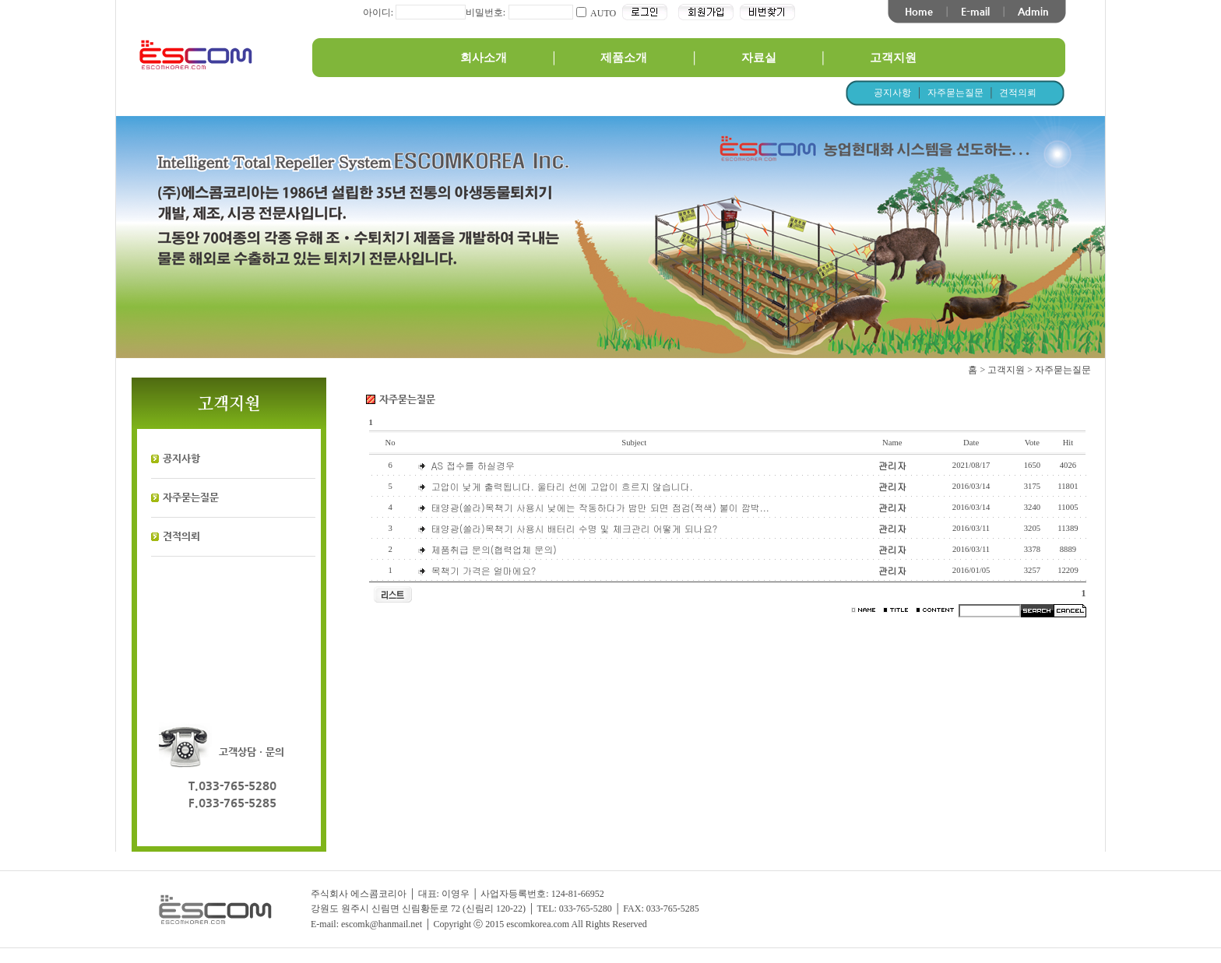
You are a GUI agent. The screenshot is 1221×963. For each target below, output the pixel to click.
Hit (1068, 442)
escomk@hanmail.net (381, 924)
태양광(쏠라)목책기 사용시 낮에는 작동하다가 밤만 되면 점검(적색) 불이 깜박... (600, 507)
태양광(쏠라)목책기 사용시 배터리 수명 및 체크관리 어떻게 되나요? (574, 528)
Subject (633, 442)
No (390, 442)
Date (971, 442)
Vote (1032, 442)
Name (892, 442)
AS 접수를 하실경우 (473, 465)
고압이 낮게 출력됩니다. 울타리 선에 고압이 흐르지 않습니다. (562, 486)
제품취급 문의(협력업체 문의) (494, 549)
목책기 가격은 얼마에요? (484, 570)
